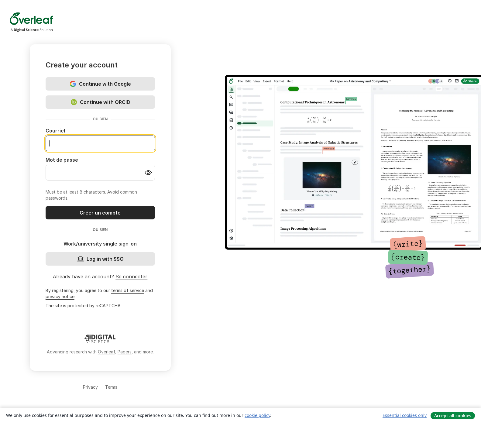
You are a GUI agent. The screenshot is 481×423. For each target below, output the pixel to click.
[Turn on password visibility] (148, 173)
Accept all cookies (452, 415)
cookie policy (257, 415)
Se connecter (131, 276)
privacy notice (60, 296)
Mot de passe (62, 160)
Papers (125, 351)
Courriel (55, 131)
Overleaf (106, 351)
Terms (111, 387)
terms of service (127, 290)
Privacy (90, 387)
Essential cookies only (405, 415)
